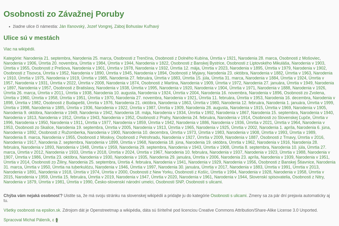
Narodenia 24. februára (194, 117)
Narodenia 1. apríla (277, 127)
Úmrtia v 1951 (73, 97)
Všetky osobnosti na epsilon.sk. (32, 210)
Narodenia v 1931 (31, 83)
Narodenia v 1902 (309, 68)
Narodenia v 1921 (180, 97)
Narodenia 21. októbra (135, 102)
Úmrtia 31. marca (227, 78)
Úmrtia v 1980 (206, 102)
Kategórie (12, 58)
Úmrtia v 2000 (115, 172)
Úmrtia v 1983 (211, 132)
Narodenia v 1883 (246, 167)
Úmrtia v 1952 (56, 73)
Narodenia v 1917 (20, 142)
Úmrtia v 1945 (119, 73)
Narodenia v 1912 (55, 117)
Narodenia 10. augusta (115, 92)
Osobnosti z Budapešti (64, 102)
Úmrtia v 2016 (310, 137)
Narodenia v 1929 (204, 162)
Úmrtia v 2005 (118, 127)
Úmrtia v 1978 (120, 68)
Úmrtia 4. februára (134, 162)
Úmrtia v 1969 (278, 107)
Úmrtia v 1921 (223, 58)
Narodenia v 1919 (62, 78)
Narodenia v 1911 (66, 122)
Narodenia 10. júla (288, 147)
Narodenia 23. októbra (227, 73)
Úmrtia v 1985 (94, 78)
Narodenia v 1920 (175, 88)
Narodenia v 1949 (60, 112)
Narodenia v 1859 (129, 122)
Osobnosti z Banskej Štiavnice (286, 162)
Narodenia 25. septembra (92, 162)
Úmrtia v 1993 (274, 132)
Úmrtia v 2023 (215, 68)
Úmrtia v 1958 (44, 97)
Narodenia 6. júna (313, 127)
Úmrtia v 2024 (121, 152)
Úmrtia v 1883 (167, 78)
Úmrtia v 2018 (93, 152)
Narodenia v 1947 (132, 177)
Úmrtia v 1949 (300, 83)
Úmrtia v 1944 (120, 63)
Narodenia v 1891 (20, 172)
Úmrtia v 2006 (206, 157)
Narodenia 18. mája (132, 112)
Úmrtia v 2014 (16, 162)
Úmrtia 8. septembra (250, 147)
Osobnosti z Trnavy (277, 137)
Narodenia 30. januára (178, 167)
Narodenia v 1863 (174, 102)
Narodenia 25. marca (92, 58)
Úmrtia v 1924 (294, 78)
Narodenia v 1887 (241, 137)
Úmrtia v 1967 (149, 152)
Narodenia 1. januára (285, 102)
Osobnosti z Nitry (308, 177)
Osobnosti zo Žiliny (49, 162)
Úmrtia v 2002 (244, 127)
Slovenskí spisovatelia (269, 177)
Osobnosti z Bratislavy (73, 88)
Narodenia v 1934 (169, 112)
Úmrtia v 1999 (320, 102)
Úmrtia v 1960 (16, 97)
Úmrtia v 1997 (143, 167)
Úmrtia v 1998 (16, 107)
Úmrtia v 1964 (287, 122)
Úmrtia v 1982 (28, 102)
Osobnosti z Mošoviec (299, 58)
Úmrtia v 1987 (143, 107)
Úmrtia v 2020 (164, 177)
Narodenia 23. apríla (239, 157)
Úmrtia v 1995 (144, 88)
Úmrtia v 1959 (104, 147)
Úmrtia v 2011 (51, 92)
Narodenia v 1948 (72, 147)
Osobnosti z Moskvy (95, 137)
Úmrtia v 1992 (201, 112)
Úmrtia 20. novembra (58, 63)
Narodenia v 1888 (273, 88)
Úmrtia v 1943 (86, 117)
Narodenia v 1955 (58, 137)
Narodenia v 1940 (316, 112)
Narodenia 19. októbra (206, 142)
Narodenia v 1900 (103, 132)
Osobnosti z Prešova (51, 68)
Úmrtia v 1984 (92, 63)
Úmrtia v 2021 (259, 122)
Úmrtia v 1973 (183, 132)
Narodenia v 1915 (246, 107)
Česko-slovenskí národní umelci (124, 182)
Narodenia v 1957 (34, 88)
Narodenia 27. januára (263, 83)
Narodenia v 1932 (151, 68)
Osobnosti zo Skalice (34, 127)
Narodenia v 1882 (266, 73)
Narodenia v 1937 (226, 152)
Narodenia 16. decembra (288, 97)
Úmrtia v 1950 (37, 167)
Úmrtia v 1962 (242, 142)
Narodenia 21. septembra (47, 58)
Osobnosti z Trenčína (133, 58)
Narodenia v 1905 (309, 107)
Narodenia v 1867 (232, 112)
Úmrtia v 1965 (181, 127)
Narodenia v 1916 (273, 142)
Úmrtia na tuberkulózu (72, 167)
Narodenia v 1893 (37, 147)
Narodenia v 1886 (192, 122)
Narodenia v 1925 (212, 127)
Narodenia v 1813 (20, 117)
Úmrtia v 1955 (16, 68)
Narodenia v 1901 (88, 68)
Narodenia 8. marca (22, 137)
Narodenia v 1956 (239, 162)
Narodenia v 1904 (210, 88)
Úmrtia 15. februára (68, 177)
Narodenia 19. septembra (79, 127)
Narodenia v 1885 (48, 107)
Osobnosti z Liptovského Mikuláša (258, 63)
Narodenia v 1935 (130, 157)
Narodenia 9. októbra (23, 112)
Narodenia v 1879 (20, 182)
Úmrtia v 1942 (161, 122)
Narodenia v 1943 (184, 147)
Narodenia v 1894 (150, 73)
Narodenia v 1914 (233, 117)
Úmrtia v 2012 (30, 152)
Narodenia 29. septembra (142, 147)
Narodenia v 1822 (152, 63)
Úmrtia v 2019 (101, 177)
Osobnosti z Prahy (153, 117)
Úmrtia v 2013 (306, 167)
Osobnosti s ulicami (204, 182)
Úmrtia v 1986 (28, 157)
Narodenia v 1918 (55, 172)
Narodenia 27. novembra (138, 97)
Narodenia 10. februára (186, 152)
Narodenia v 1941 (169, 162)
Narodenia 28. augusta (207, 107)
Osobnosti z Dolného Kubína (181, 58)
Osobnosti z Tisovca (22, 73)
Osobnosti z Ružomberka (62, 132)
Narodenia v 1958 (290, 172)
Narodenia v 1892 (20, 132)
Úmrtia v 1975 (31, 78)
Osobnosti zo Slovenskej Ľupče (281, 117)
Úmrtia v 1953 (250, 97)
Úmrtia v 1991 (278, 167)
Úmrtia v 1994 (223, 172)
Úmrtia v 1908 (216, 147)
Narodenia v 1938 (112, 88)
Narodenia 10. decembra (145, 132)
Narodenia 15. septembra (274, 112)
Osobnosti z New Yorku (151, 172)
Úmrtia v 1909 (171, 107)
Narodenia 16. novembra (224, 92)
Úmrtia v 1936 (80, 107)
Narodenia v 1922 (111, 107)
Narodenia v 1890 (87, 73)
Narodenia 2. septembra (61, 142)
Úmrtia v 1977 (98, 122)
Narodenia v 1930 (96, 157)
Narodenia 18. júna (165, 142)
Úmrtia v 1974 (86, 172)
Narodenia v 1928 (255, 172)
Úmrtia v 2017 (214, 167)
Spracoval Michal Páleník (27, 220)
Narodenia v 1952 (118, 117)
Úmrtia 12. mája (184, 68)
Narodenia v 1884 (262, 78)
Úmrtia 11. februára (216, 97)
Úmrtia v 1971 (242, 88)
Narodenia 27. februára (130, 78)
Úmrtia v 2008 (91, 83)
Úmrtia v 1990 (80, 182)
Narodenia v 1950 (31, 122)
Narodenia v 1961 (195, 177)
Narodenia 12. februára (242, 102)
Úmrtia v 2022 (63, 83)
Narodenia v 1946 (111, 167)
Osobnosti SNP (169, 182)
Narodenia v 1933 (61, 152)
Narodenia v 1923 (261, 152)
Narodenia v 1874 (122, 83)
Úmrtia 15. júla (195, 78)
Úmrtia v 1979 (278, 68)
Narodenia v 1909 (196, 83)
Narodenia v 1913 (149, 127)
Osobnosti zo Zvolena (304, 92)
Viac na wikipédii (19, 49)
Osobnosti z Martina (159, 83)
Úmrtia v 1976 (100, 102)
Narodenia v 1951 (312, 157)
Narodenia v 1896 (265, 92)
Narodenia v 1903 (307, 63)
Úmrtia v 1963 (298, 73)
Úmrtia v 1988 (293, 152)
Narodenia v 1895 (246, 68)
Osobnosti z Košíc (191, 172)
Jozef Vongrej (99, 26)
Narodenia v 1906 (20, 63)
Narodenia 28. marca (257, 58)
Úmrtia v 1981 (52, 182)
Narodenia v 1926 (308, 88)
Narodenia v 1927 (178, 137)
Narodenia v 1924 (154, 92)
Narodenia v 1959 (31, 177)
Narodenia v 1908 (242, 132)
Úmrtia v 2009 (210, 137)
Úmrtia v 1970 (101, 97)
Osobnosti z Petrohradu (138, 137)
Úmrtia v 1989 (302, 132)
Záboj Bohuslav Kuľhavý (136, 26)
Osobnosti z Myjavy (187, 73)
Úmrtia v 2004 (186, 92)
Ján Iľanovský (72, 26)
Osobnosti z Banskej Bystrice (197, 63)
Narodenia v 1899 (101, 142)
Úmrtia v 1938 (79, 92)
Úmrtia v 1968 (133, 142)
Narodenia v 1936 (227, 122)
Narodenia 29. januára (169, 157)
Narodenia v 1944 (230, 177)
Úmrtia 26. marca (19, 92)
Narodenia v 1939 (277, 157)
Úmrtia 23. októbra (60, 157)
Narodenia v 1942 (96, 112)
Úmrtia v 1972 (228, 83)
